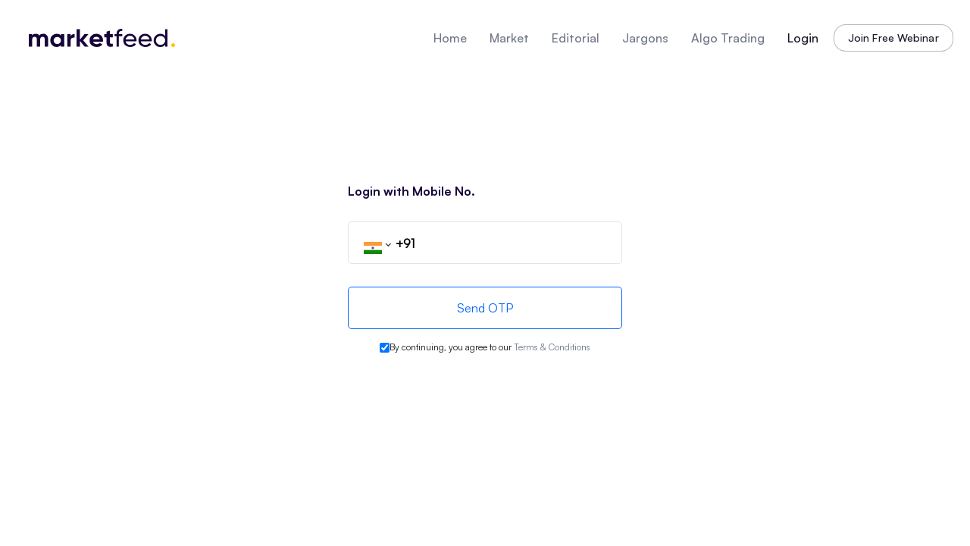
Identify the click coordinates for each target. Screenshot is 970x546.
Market (509, 38)
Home (450, 38)
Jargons (645, 38)
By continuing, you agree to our (490, 347)
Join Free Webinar (893, 37)
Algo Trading (728, 38)
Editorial (575, 38)
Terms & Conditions (552, 347)
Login (802, 38)
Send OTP (485, 307)
